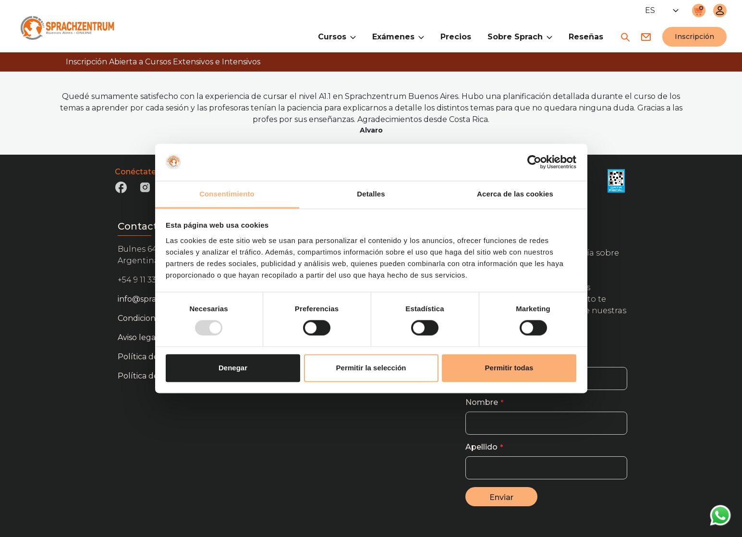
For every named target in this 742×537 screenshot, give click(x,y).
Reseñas (586, 36)
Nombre (481, 402)
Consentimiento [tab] (227, 194)
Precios (455, 36)
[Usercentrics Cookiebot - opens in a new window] (534, 162)
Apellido (481, 447)
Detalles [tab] (371, 194)
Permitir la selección (371, 368)
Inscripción (694, 36)
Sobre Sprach (519, 36)
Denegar (233, 368)
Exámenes (398, 36)
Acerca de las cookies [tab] (515, 194)
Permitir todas (509, 368)
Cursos (337, 36)
